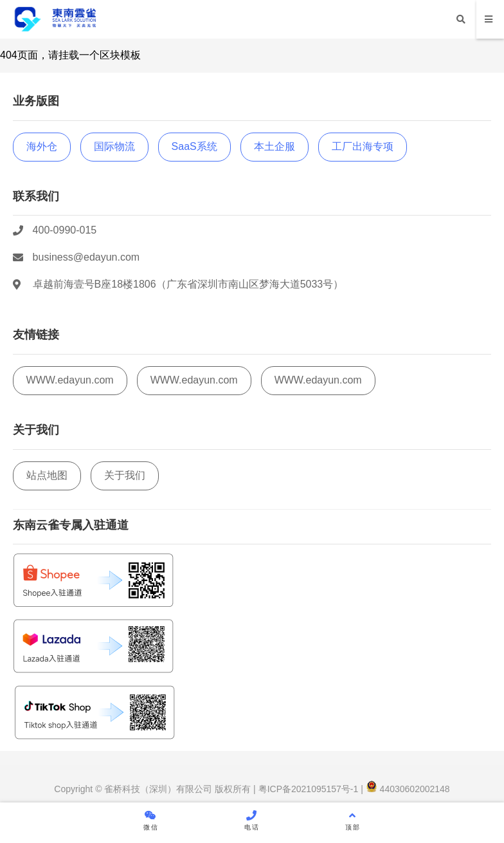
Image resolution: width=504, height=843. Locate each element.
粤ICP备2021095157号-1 (307, 789)
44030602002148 (408, 789)
